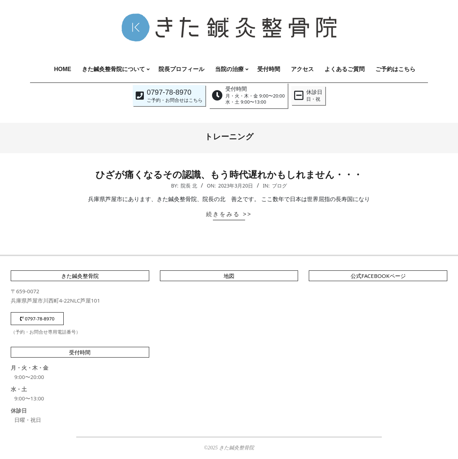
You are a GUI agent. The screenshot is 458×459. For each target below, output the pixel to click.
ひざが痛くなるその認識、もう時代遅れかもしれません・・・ (229, 174)
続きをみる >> (229, 214)
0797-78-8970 (37, 318)
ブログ (279, 185)
